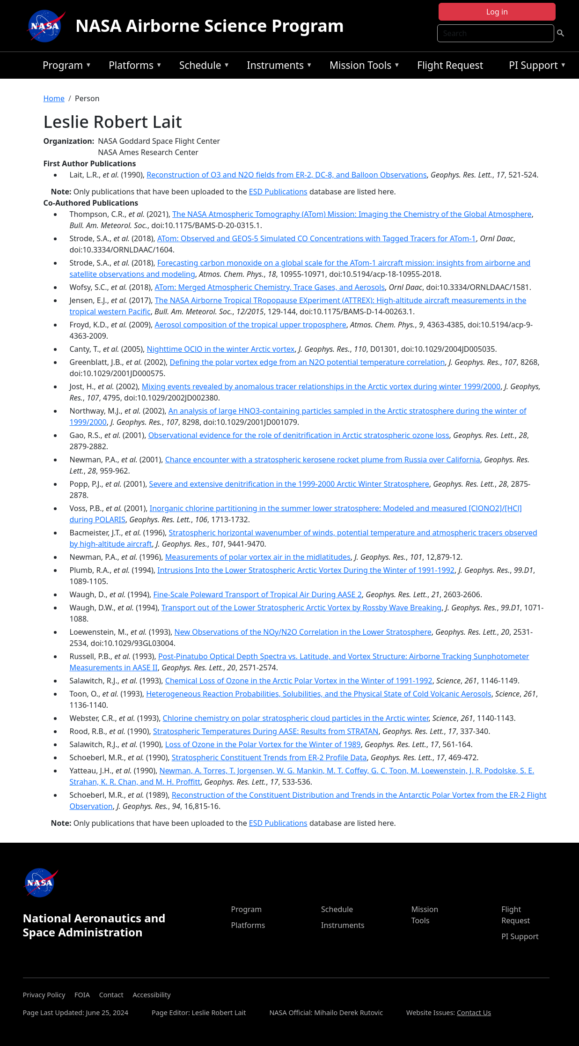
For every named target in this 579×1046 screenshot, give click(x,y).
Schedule (202, 67)
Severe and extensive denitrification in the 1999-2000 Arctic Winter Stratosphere (289, 484)
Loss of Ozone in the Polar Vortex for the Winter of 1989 (263, 744)
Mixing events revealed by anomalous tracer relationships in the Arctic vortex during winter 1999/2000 (321, 386)
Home (54, 98)
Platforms (133, 67)
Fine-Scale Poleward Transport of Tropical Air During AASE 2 (258, 594)
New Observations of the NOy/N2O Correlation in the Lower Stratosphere (303, 632)
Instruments (277, 67)
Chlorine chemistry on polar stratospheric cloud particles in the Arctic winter (296, 718)
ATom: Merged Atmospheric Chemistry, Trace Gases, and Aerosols (270, 287)
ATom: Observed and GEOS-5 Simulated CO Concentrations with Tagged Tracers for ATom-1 (316, 238)
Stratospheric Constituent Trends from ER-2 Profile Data (269, 757)
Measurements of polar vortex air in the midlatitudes (258, 557)
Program (65, 67)
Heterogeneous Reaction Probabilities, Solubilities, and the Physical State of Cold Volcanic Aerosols (318, 694)
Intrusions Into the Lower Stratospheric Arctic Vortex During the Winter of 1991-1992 (305, 570)
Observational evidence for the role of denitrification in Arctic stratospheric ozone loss (298, 435)
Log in (497, 12)
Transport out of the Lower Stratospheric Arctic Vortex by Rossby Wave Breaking (301, 607)
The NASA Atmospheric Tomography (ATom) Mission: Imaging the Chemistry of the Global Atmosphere (351, 214)
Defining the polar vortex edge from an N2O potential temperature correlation (307, 362)
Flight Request (450, 65)
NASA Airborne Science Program (209, 25)
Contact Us (474, 1012)
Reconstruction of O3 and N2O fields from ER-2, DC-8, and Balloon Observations (286, 175)
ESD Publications (278, 191)
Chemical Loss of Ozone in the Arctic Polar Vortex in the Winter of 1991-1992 (298, 680)
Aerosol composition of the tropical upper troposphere (250, 324)
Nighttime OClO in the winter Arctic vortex (221, 349)
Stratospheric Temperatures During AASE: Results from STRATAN (265, 731)
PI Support (535, 67)
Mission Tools (362, 67)
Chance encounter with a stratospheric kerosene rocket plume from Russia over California (322, 459)
